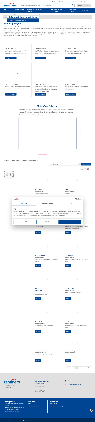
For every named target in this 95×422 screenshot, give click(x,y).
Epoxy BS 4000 (69, 255)
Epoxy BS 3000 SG (40, 255)
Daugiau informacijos (11, 58)
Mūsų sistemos (7, 17)
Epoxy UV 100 (38, 321)
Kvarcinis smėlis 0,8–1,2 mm (42, 351)
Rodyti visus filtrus (86, 164)
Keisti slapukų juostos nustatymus (24, 420)
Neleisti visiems (24, 221)
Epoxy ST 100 (38, 189)
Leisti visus (70, 221)
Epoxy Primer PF (69, 288)
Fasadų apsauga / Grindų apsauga (11, 14)
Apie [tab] (71, 203)
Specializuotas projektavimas (12, 411)
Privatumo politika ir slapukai (10, 420)
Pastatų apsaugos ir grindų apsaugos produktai (14, 404)
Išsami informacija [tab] (47, 203)
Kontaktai (85, 10)
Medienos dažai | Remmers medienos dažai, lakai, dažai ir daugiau (14, 408)
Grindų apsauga (24, 14)
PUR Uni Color (68, 189)
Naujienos (42, 1)
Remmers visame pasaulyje (56, 406)
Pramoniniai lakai (72, 10)
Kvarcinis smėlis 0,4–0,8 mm (72, 351)
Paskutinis (87, 368)
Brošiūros (62, 1)
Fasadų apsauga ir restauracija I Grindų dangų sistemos (29, 10)
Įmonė (48, 1)
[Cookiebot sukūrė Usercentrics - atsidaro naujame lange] (75, 199)
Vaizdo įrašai (16, 17)
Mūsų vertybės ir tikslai (33, 406)
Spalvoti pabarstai (69, 321)
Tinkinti (48, 221)
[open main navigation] (5, 10)
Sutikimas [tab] (24, 203)
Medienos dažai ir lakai (56, 10)
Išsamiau (38, 232)
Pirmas (69, 368)
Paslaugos (55, 1)
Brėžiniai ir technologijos (72, 1)
